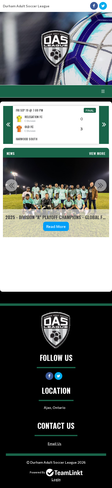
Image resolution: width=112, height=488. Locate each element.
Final (90, 110)
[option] (56, 125)
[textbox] (56, 261)
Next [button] (104, 125)
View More (97, 153)
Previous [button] (8, 125)
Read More (56, 226)
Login (56, 479)
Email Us (54, 443)
